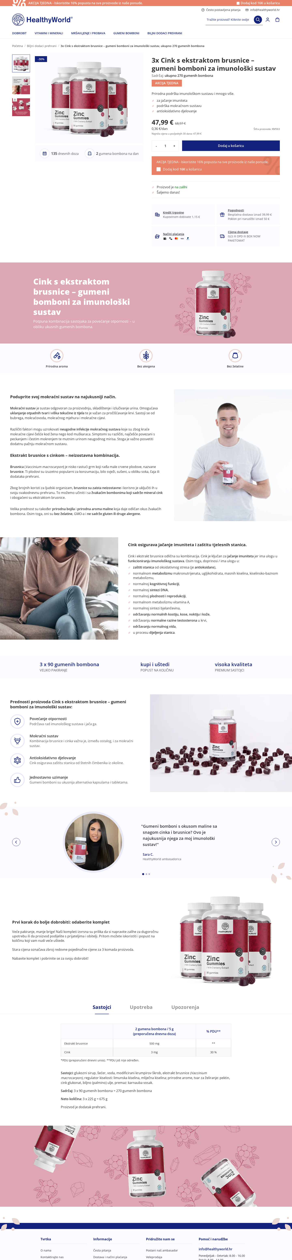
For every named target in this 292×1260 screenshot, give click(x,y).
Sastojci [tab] (102, 1007)
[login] (267, 19)
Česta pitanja (102, 1250)
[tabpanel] (146, 1061)
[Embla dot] (143, 874)
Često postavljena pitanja (220, 10)
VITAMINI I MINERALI (49, 33)
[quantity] (165, 145)
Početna (17, 46)
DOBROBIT (19, 33)
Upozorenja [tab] (185, 1007)
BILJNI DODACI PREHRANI (164, 33)
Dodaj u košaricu (231, 145)
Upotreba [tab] (141, 1007)
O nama (46, 1250)
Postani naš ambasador (162, 1250)
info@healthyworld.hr (262, 10)
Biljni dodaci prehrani (42, 46)
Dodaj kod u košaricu (260, 3)
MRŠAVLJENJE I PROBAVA (88, 33)
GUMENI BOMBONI (126, 33)
